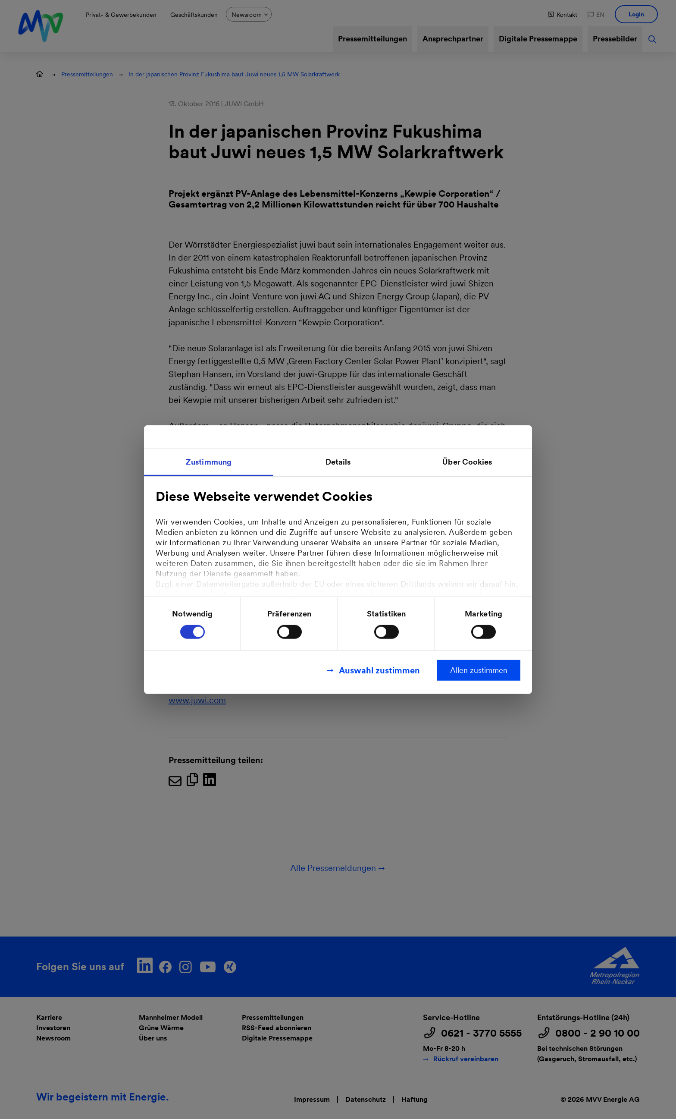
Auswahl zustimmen (379, 670)
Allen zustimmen (478, 669)
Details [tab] (338, 461)
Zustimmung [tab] (209, 461)
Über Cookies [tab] (467, 461)
